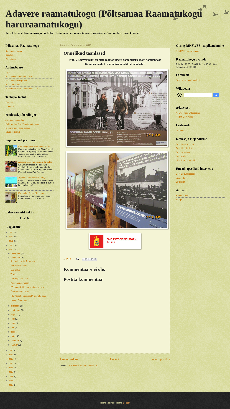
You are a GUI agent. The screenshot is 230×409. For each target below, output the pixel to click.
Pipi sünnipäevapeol (19, 283)
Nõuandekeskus (12, 132)
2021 (11, 241)
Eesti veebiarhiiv (12, 84)
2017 (11, 355)
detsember (16, 253)
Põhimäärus (10, 59)
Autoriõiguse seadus (14, 120)
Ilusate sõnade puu (19, 300)
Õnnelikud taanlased (19, 291)
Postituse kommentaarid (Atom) (83, 365)
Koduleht (9, 55)
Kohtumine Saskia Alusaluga (31, 193)
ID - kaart (9, 106)
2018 (11, 350)
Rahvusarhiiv (182, 195)
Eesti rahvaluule (183, 152)
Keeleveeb (181, 156)
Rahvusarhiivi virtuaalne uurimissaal (21, 88)
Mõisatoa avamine (18, 265)
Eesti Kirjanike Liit (184, 148)
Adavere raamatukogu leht (188, 80)
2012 (11, 376)
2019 (11, 249)
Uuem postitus (69, 359)
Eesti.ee (9, 102)
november (15, 257)
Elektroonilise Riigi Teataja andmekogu (22, 124)
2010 (11, 385)
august (14, 314)
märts (14, 336)
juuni (13, 323)
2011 (11, 380)
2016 (11, 359)
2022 (11, 236)
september (16, 310)
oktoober (15, 306)
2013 (11, 372)
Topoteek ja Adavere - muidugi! (32, 177)
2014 (11, 368)
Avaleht (114, 359)
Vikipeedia (180, 178)
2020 (11, 245)
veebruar (15, 340)
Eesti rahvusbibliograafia (16, 80)
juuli (13, 319)
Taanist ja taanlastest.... (21, 278)
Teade (13, 274)
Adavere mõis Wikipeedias (188, 113)
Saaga (179, 199)
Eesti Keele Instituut (185, 144)
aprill (13, 332)
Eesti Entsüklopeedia (185, 174)
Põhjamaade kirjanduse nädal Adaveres (28, 287)
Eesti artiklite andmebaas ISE (18, 76)
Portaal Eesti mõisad (185, 117)
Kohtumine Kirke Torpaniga (22, 261)
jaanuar (14, 345)
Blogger (126, 403)
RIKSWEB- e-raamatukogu (188, 51)
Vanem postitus (160, 359)
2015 (11, 363)
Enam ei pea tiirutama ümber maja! (34, 146)
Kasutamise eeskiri (13, 51)
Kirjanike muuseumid (185, 160)
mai (13, 327)
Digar (7, 72)
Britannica (180, 182)
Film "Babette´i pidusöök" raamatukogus (28, 296)
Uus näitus (15, 270)
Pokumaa (180, 130)
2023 (11, 232)
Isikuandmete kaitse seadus (17, 128)
